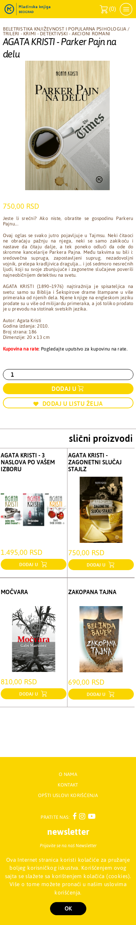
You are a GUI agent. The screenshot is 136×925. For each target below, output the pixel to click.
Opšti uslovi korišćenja (68, 795)
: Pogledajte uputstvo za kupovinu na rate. (65, 349)
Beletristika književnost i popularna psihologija (65, 29)
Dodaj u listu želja (68, 403)
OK (68, 908)
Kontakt (68, 785)
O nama (68, 774)
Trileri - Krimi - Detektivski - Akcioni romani (57, 33)
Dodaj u (64, 388)
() (108, 9)
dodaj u (29, 564)
